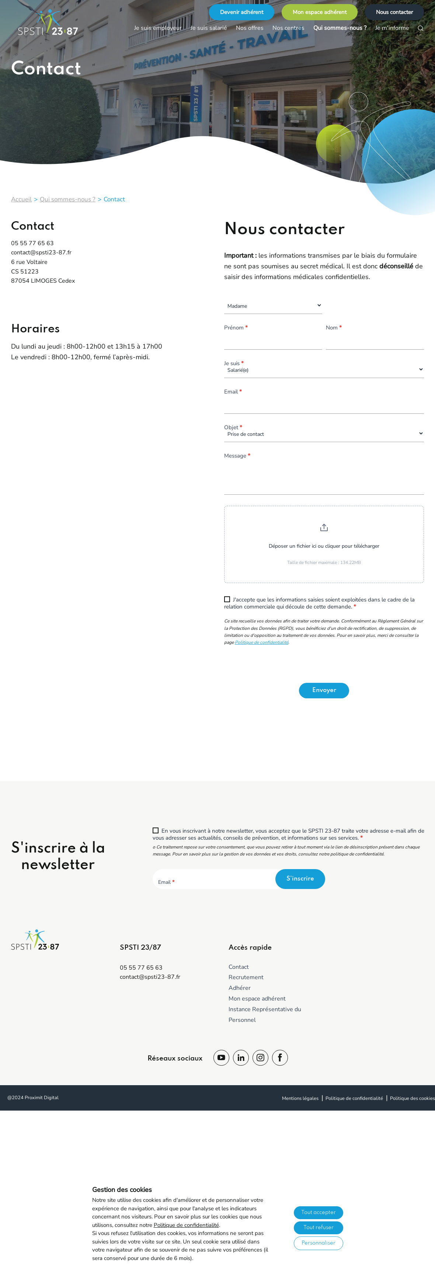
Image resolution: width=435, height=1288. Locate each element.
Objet (233, 428)
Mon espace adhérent (320, 12)
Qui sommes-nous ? (339, 28)
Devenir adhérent (241, 12)
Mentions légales (300, 1098)
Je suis (234, 364)
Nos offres (250, 28)
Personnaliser (318, 1243)
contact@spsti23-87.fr (41, 252)
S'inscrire (300, 879)
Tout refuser (318, 1227)
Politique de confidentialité (261, 642)
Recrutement (246, 977)
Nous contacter (394, 12)
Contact (239, 967)
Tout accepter (318, 1212)
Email (233, 392)
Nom (334, 328)
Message (237, 456)
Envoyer (324, 690)
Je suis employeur (158, 28)
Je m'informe (392, 28)
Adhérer (240, 988)
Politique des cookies (412, 1098)
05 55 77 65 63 (32, 243)
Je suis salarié (209, 28)
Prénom (236, 328)
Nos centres (288, 28)
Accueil (21, 199)
